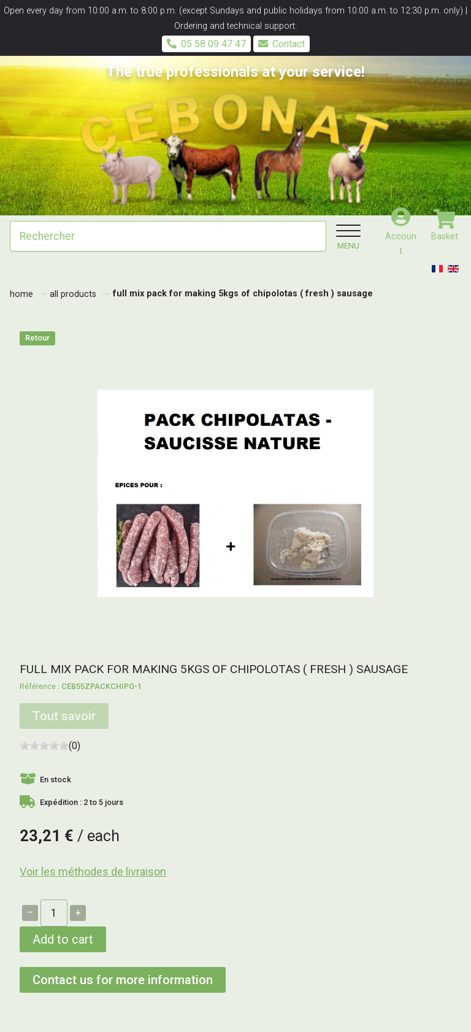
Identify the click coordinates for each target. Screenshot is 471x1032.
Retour (37, 337)
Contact (281, 44)
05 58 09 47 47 (206, 44)
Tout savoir (64, 716)
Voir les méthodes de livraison (93, 871)
